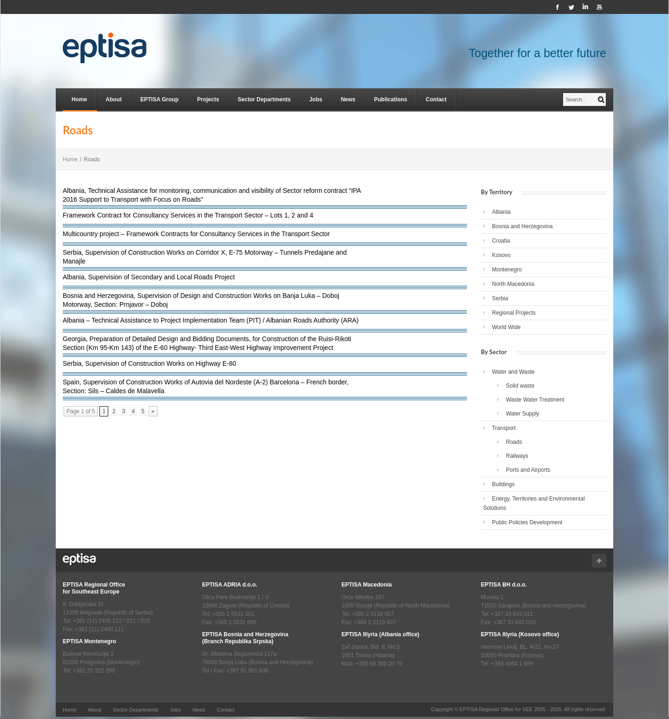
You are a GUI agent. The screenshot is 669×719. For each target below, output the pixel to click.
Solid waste (520, 386)
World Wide (506, 327)
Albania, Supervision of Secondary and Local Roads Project (149, 277)
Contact (436, 99)
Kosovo (501, 255)
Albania (501, 212)
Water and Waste (513, 372)
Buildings (503, 484)
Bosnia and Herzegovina (522, 226)
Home (79, 99)
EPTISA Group (159, 99)
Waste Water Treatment (535, 399)
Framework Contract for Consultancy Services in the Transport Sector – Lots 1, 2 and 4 (188, 215)
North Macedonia (513, 284)
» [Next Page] (153, 411)
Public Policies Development (527, 522)
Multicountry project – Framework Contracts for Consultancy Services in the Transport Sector (196, 233)
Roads (514, 442)
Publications (390, 99)
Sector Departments (264, 99)
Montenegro (507, 269)
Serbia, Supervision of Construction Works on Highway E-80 (149, 363)
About (113, 99)
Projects (208, 99)
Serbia (500, 298)
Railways (517, 456)
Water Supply (522, 413)
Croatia (501, 240)
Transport (504, 428)
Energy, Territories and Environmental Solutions (534, 503)
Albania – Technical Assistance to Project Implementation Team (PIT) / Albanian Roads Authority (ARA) (211, 320)
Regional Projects (514, 313)
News (348, 99)
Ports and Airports (528, 470)
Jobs (315, 99)
